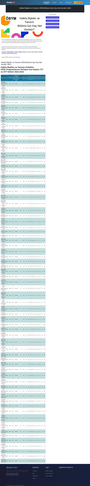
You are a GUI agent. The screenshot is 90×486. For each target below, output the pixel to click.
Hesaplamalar (78, 2)
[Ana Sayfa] (10, 2)
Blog (61, 2)
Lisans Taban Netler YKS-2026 (52, 27)
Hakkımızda (35, 475)
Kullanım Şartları (49, 473)
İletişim (34, 478)
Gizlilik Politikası (49, 471)
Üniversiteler (68, 2)
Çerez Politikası (49, 475)
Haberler (54, 2)
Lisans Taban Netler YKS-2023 (52, 20)
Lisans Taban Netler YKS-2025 (52, 24)
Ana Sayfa (46, 2)
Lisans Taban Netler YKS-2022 (52, 17)
